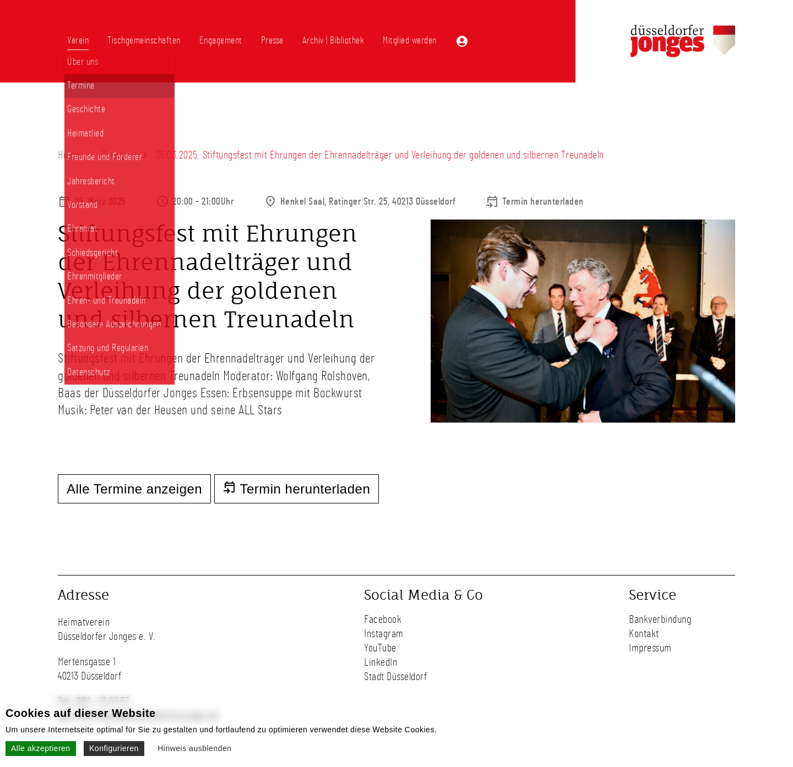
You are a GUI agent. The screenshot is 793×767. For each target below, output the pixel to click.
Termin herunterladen (543, 202)
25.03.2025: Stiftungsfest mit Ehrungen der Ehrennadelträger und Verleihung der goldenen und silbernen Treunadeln (380, 155)
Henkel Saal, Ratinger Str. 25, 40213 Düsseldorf (368, 202)
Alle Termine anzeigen (134, 488)
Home (69, 155)
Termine (118, 155)
